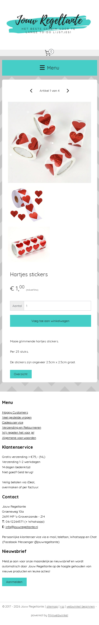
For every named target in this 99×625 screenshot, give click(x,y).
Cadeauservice (12, 422)
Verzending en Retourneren (21, 427)
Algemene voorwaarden (19, 438)
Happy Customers (15, 412)
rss (62, 606)
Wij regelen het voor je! (18, 432)
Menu (49, 68)
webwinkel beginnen (81, 606)
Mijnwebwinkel (58, 615)
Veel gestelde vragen (17, 417)
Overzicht (20, 374)
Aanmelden (14, 582)
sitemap (52, 606)
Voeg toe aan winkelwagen (50, 321)
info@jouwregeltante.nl (22, 527)
